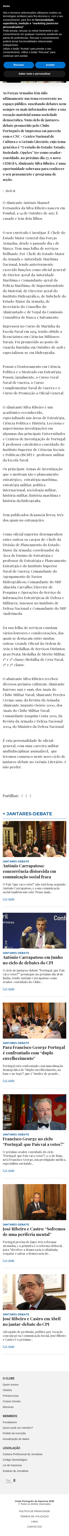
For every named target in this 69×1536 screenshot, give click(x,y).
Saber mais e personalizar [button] (34, 1528)
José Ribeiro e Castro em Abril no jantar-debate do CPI (32, 1321)
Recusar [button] (19, 1519)
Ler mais (8, 899)
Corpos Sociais (12, 1401)
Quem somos (11, 1384)
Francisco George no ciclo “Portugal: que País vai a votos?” (33, 1141)
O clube (9, 1378)
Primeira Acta (11, 1395)
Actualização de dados (16, 1439)
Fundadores (10, 1422)
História (7, 1390)
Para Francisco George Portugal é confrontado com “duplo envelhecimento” (34, 1052)
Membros (10, 1416)
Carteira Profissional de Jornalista (22, 1454)
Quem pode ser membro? (18, 1427)
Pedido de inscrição (14, 1433)
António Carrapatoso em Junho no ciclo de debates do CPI (33, 959)
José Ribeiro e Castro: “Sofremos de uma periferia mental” (34, 1231)
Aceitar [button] (50, 1519)
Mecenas (8, 1407)
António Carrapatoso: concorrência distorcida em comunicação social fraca (29, 871)
